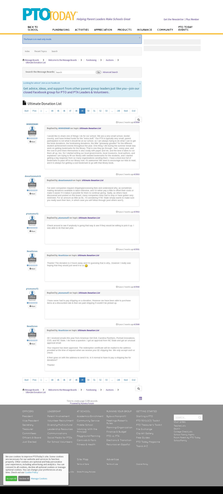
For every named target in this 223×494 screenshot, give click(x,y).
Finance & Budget (117, 431)
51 (94, 110)
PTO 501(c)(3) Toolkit (148, 420)
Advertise (113, 459)
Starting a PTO (144, 416)
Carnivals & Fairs (86, 440)
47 (70, 110)
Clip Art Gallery (144, 433)
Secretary (27, 425)
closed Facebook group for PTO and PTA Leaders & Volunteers (65, 92)
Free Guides (143, 437)
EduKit (177, 429)
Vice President (30, 420)
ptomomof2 (32, 213)
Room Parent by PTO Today (187, 437)
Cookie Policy (142, 464)
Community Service (88, 420)
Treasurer (27, 429)
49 (82, 110)
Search (55, 51)
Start (26, 110)
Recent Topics (41, 51)
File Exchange (144, 429)
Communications (57, 433)
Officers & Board (31, 437)
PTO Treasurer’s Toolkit (149, 425)
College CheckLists (183, 432)
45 (58, 110)
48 (76, 110)
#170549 (136, 324)
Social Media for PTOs (59, 437)
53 (106, 110)
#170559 (136, 122)
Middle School (85, 425)
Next (126, 110)
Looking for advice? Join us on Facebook (41, 83)
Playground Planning (88, 436)
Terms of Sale (83, 464)
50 (88, 110)
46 (64, 110)
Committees (29, 433)
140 (118, 110)
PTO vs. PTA (113, 436)
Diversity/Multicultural (59, 425)
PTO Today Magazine (148, 442)
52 (100, 110)
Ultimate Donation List (90, 128)
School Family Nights (184, 434)
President (27, 416)
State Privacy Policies (86, 472)
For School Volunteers (59, 442)
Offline (32, 132)
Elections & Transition (119, 440)
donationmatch (33, 176)
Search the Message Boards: (40, 72)
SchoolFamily (180, 440)
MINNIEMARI (32, 124)
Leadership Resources (60, 429)
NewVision (32, 251)
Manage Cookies (39, 478)
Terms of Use (112, 464)
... (46, 110)
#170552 (136, 212)
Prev (34, 110)
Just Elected (29, 442)
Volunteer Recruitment (60, 420)
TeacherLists (180, 426)
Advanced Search (110, 72)
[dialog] (35, 469)
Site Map (82, 459)
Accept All (11, 478)
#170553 (136, 174)
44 (52, 110)
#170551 (136, 249)
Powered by (75, 403)
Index (27, 51)
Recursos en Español (118, 444)
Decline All (24, 478)
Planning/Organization (119, 427)
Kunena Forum (87, 403)
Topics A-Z (142, 446)
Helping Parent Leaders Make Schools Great (103, 19)
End (133, 110)
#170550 (136, 287)
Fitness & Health (86, 444)
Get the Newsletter (174, 19)
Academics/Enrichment (90, 416)
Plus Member (192, 19)
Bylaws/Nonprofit (116, 416)
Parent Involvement (58, 416)
